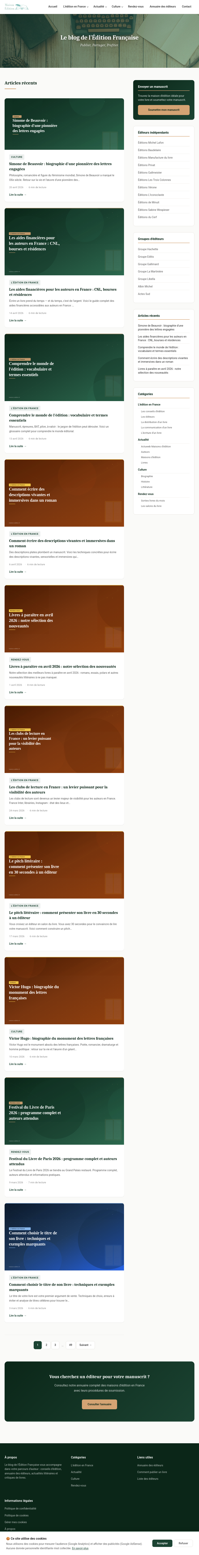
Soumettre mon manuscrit (163, 109)
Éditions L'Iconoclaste (151, 194)
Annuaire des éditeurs (163, 6)
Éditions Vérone (147, 187)
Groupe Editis (146, 256)
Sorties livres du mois (153, 500)
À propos (10, 1528)
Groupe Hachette (148, 249)
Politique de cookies (17, 1515)
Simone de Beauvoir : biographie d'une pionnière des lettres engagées (160, 327)
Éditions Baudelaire (149, 150)
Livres (144, 462)
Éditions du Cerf (147, 217)
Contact (186, 6)
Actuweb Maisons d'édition (156, 446)
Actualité (98, 6)
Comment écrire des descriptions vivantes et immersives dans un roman (163, 360)
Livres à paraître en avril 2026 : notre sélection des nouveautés (62, 666)
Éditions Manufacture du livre (155, 157)
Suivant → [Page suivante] (85, 1344)
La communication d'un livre (156, 427)
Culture (116, 6)
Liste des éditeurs (147, 1478)
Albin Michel (145, 286)
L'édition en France (74, 6)
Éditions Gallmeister (150, 172)
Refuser (183, 1543)
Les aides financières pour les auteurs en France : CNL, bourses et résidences (162, 338)
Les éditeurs (148, 416)
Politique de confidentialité (20, 1508)
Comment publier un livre (152, 1472)
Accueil (52, 6)
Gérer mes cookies (16, 1522)
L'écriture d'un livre (151, 432)
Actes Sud (144, 293)
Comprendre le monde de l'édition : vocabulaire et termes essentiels (158, 349)
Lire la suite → (51, 195)
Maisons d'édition (150, 457)
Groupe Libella (146, 279)
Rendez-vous (136, 6)
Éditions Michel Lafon (151, 142)
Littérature (146, 487)
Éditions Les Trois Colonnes (154, 179)
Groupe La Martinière (150, 271)
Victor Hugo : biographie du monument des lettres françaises (61, 1038)
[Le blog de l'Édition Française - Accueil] (17, 7)
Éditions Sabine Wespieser (153, 209)
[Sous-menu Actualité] (107, 7)
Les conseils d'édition (153, 411)
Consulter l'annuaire (99, 1404)
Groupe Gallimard (148, 264)
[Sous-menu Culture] (123, 7)
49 (70, 1344)
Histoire (145, 481)
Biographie (147, 476)
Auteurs (145, 451)
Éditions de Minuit (148, 202)
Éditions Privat (146, 165)
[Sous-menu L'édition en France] (88, 7)
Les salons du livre (151, 506)
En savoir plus (80, 1548)
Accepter (162, 1543)
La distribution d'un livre (154, 422)
